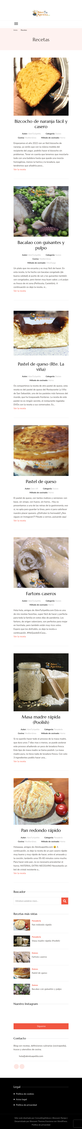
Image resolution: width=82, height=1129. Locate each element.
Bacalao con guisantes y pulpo (41, 245)
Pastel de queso (41, 481)
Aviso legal (21, 1099)
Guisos (58, 255)
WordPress (62, 1121)
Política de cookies (25, 1093)
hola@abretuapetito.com (31, 1056)
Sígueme (41, 1026)
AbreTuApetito (34, 133)
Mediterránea (30, 137)
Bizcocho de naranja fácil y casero (41, 123)
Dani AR (34, 488)
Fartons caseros (41, 593)
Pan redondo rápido (41, 830)
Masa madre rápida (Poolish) (41, 719)
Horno (62, 137)
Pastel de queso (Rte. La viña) (41, 366)
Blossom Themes (37, 1121)
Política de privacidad (26, 1104)
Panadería (58, 729)
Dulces (58, 133)
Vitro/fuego (51, 263)
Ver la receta (20, 169)
